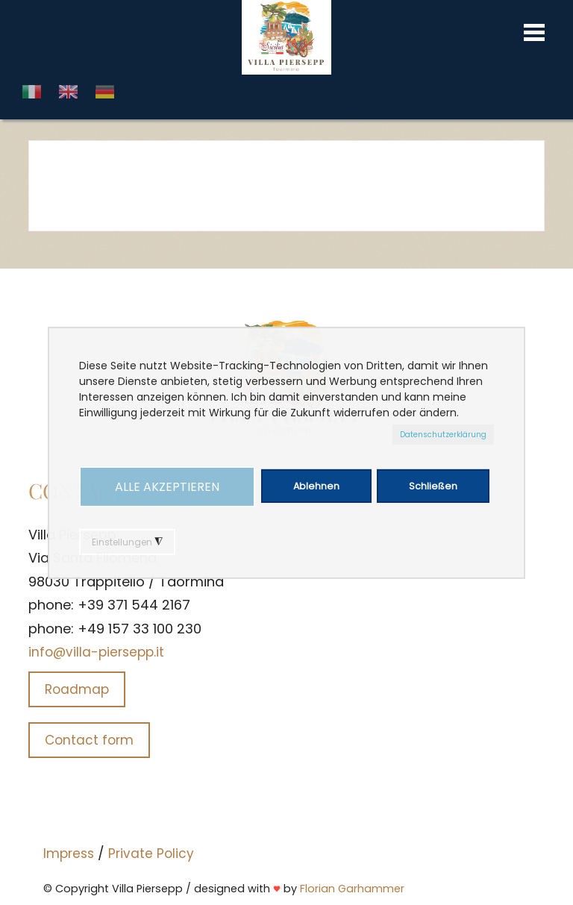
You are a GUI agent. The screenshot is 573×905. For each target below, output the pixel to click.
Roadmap (77, 689)
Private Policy (151, 853)
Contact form (89, 740)
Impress (68, 853)
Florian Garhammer (352, 888)
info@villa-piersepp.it (96, 652)
